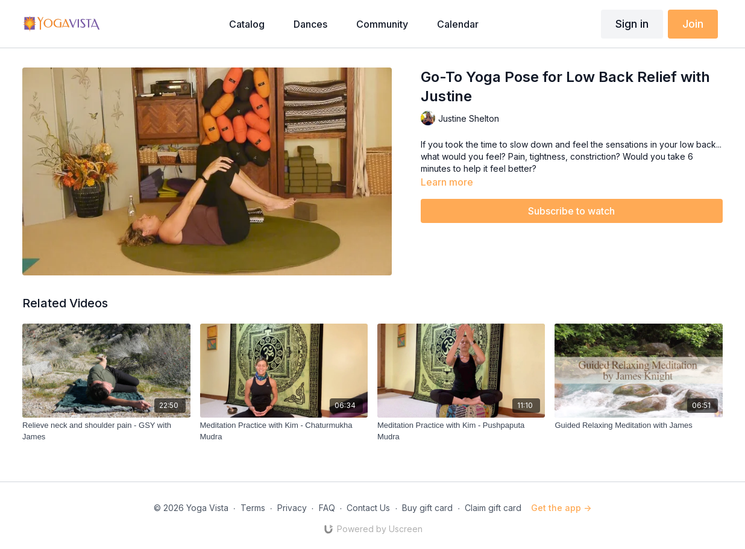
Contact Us (368, 508)
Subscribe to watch (571, 211)
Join (692, 23)
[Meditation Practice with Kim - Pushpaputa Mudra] (461, 431)
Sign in (632, 23)
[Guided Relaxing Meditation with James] (638, 425)
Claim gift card (493, 508)
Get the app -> (561, 508)
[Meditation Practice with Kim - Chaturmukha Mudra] (284, 431)
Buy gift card (427, 508)
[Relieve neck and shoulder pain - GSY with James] (106, 431)
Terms (252, 508)
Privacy (292, 508)
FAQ (327, 508)
